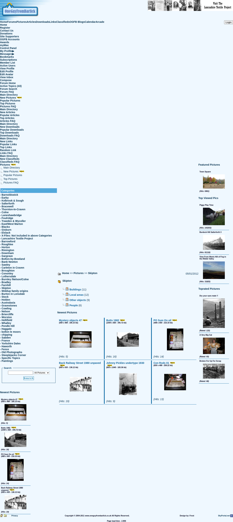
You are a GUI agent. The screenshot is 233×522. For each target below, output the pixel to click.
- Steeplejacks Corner (13, 355)
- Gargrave (6, 256)
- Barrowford (7, 241)
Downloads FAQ (9, 135)
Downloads (43, 21)
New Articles (7, 112)
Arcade (100, 21)
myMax (4, 45)
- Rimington (7, 250)
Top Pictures (7, 103)
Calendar (90, 21)
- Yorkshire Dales (10, 343)
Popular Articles (9, 115)
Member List (7, 62)
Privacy (14, 516)
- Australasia (7, 302)
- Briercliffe (6, 314)
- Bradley (5, 282)
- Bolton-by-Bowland (12, 258)
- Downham (7, 253)
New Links (6, 141)
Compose (6, 80)
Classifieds (63, 21)
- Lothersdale (8, 276)
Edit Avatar (6, 74)
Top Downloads (9, 132)
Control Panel (8, 48)
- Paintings (6, 360)
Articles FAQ (7, 121)
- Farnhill (5, 285)
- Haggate (6, 328)
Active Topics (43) (11, 86)
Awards (4, 42)
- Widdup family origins (14, 291)
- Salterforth (7, 203)
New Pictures (11, 97)
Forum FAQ (7, 91)
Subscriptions (8, 59)
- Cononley (6, 273)
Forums (11, 21)
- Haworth (6, 346)
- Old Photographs (11, 352)
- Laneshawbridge (11, 215)
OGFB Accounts (10, 39)
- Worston (6, 317)
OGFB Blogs (77, 21)
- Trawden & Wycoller (13, 221)
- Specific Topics (10, 358)
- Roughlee (6, 244)
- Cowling (5, 308)
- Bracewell (6, 206)
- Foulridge (6, 218)
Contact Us (6, 30)
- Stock (4, 296)
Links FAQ (6, 153)
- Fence (4, 349)
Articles (31, 21)
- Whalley (5, 323)
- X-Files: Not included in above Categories (26, 235)
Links (53, 21)
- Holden (5, 299)
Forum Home (8, 83)
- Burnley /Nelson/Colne (14, 279)
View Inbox (6, 77)
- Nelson (5, 311)
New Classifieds (9, 158)
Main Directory (9, 94)
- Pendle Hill (7, 325)
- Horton (5, 247)
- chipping (6, 334)
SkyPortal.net (224, 516)
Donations (6, 33)
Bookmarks (7, 56)
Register (5, 27)
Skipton (92, 273)
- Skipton (5, 288)
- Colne (4, 212)
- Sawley (5, 264)
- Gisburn (5, 229)
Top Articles (7, 118)
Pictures (21, 21)
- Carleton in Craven (12, 267)
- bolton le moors (10, 331)
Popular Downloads (12, 129)
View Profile (7, 68)
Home (3, 21)
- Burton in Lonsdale (12, 293)
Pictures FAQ (8, 106)
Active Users (7, 65)
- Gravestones (8, 305)
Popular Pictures (10, 100)
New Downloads (9, 126)
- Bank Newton (9, 261)
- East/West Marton (11, 223)
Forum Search (8, 88)
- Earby (4, 197)
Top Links (6, 147)
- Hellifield (6, 320)
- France (5, 340)
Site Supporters (9, 36)
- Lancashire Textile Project (16, 238)
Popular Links (8, 144)
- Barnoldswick (9, 194)
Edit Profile (6, 71)
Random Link (8, 150)
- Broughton (7, 270)
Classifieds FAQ (9, 161)
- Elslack (5, 232)
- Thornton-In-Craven (12, 209)
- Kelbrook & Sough (12, 200)
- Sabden (5, 337)
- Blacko (5, 226)
